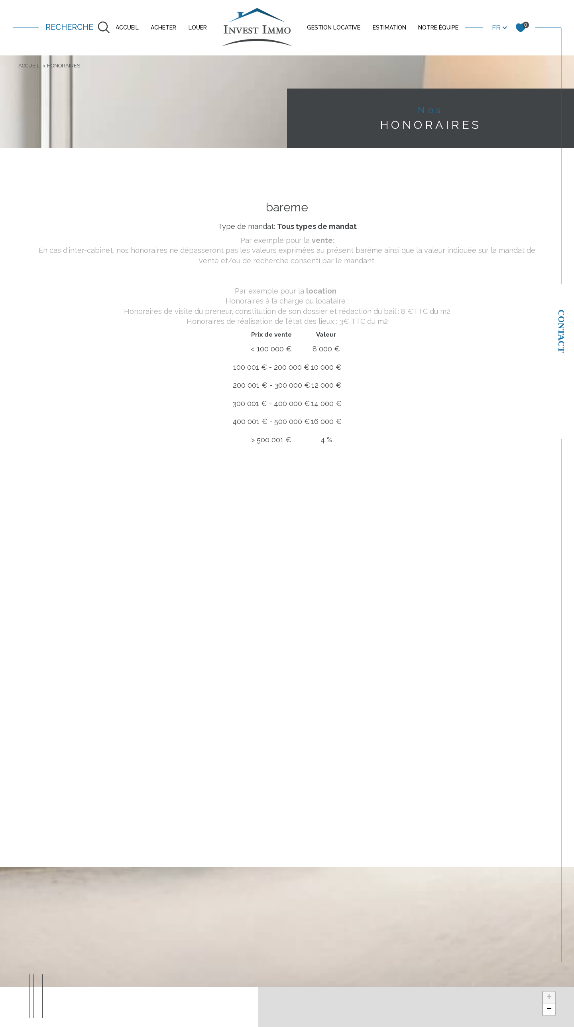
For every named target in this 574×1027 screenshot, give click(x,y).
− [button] (549, 1013)
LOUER (198, 27)
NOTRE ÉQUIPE (438, 27)
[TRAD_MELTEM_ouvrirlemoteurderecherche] (77, 27)
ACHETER (163, 27)
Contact (561, 331)
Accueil (31, 66)
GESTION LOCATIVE (333, 27)
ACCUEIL (127, 27)
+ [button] (549, 1001)
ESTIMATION (389, 27)
